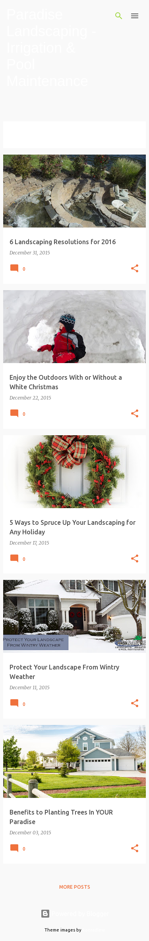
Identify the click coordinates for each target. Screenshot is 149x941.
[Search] (119, 15)
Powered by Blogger (75, 913)
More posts (74, 886)
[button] (134, 269)
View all (20, 140)
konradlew (94, 930)
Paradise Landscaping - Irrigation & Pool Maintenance (51, 47)
